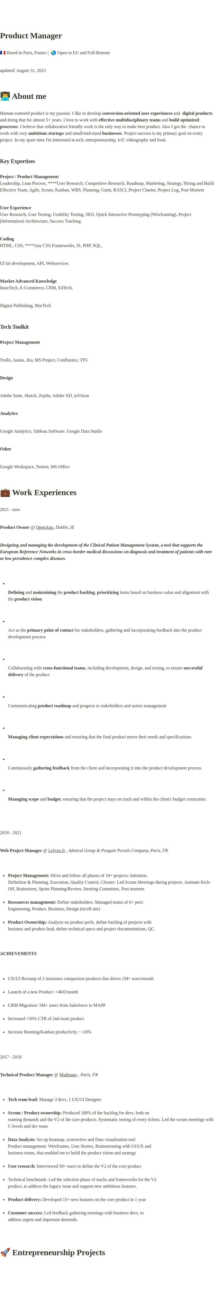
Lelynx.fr (56, 850)
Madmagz (68, 1074)
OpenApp (44, 527)
